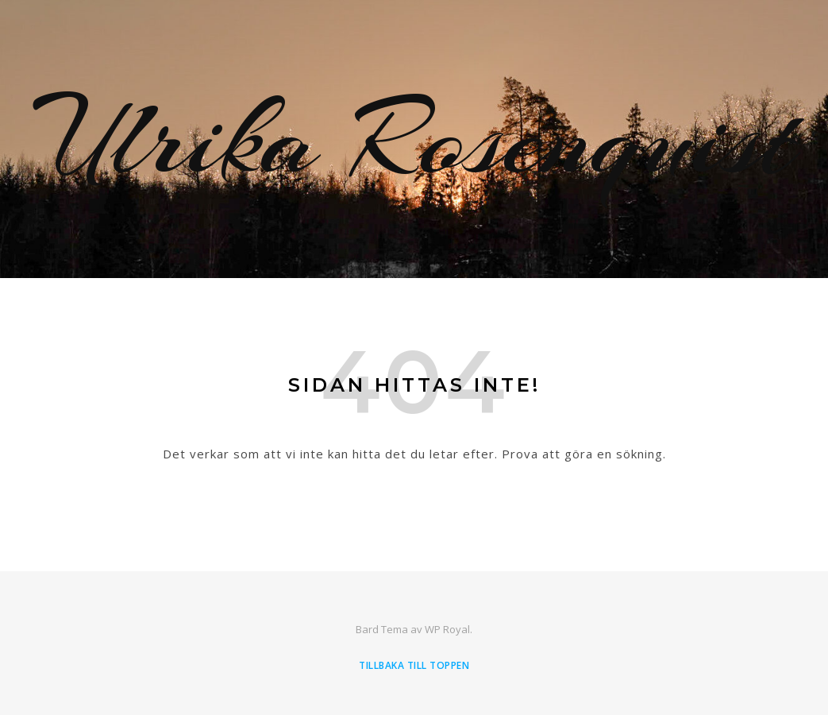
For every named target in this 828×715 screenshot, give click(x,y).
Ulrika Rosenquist (414, 139)
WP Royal (447, 629)
